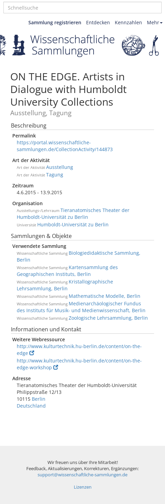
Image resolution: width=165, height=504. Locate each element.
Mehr (155, 22)
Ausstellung (59, 167)
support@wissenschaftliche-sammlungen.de (82, 475)
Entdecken (98, 22)
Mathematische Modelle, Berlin (104, 296)
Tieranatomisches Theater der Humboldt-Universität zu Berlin (73, 213)
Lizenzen (83, 487)
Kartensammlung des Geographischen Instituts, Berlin (67, 270)
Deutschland (31, 405)
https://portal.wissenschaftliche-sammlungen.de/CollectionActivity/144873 (65, 145)
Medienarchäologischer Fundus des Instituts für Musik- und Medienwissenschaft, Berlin (81, 307)
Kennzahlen (128, 22)
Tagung (54, 174)
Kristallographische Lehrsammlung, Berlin (65, 285)
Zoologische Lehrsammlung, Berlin (108, 318)
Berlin (38, 399)
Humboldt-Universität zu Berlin (73, 224)
